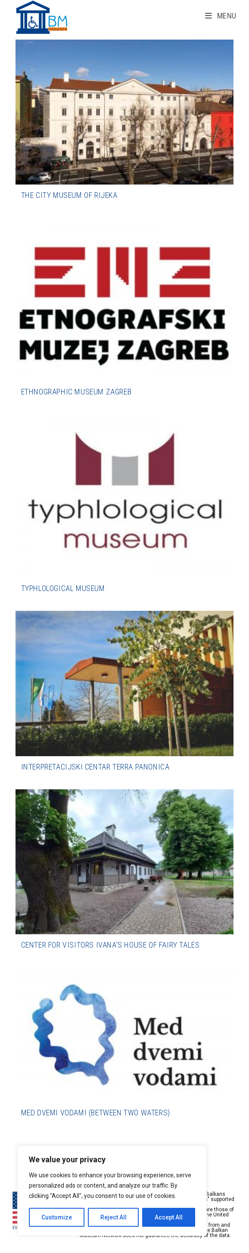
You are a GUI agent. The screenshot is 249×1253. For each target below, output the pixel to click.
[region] (112, 1190)
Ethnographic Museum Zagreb (76, 391)
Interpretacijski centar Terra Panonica (95, 766)
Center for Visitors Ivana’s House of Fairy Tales (110, 944)
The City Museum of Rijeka (69, 195)
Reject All (113, 1217)
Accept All (169, 1217)
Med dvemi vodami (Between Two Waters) (95, 1112)
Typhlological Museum (63, 588)
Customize (56, 1217)
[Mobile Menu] (221, 15)
